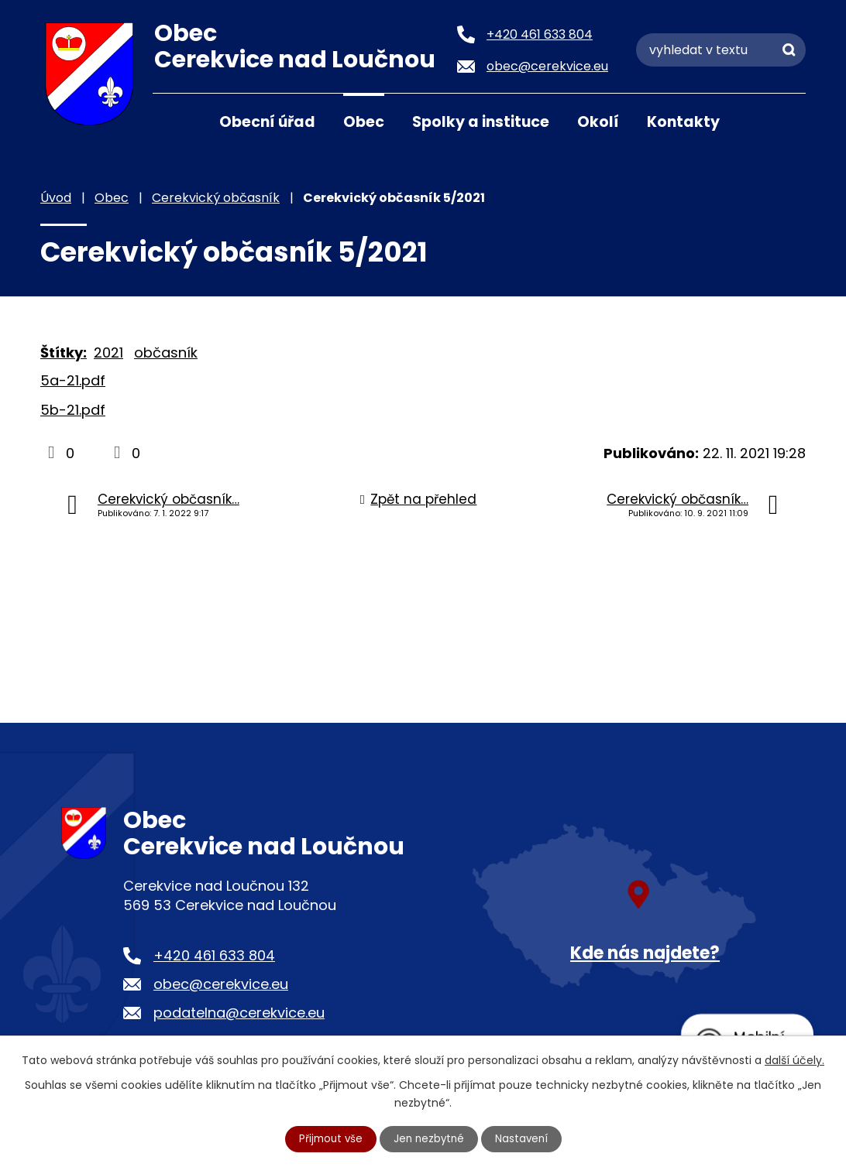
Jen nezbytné (429, 1138)
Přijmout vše (328, 1138)
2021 (108, 352)
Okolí (598, 121)
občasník (166, 352)
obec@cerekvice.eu (220, 984)
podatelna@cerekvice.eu (239, 1012)
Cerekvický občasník (216, 198)
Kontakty (683, 121)
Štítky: (63, 352)
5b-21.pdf (72, 409)
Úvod (172, 121)
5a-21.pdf (72, 380)
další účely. (794, 1058)
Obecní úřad (267, 121)
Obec (363, 121)
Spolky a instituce (480, 121)
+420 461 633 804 (214, 955)
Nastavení (524, 1138)
